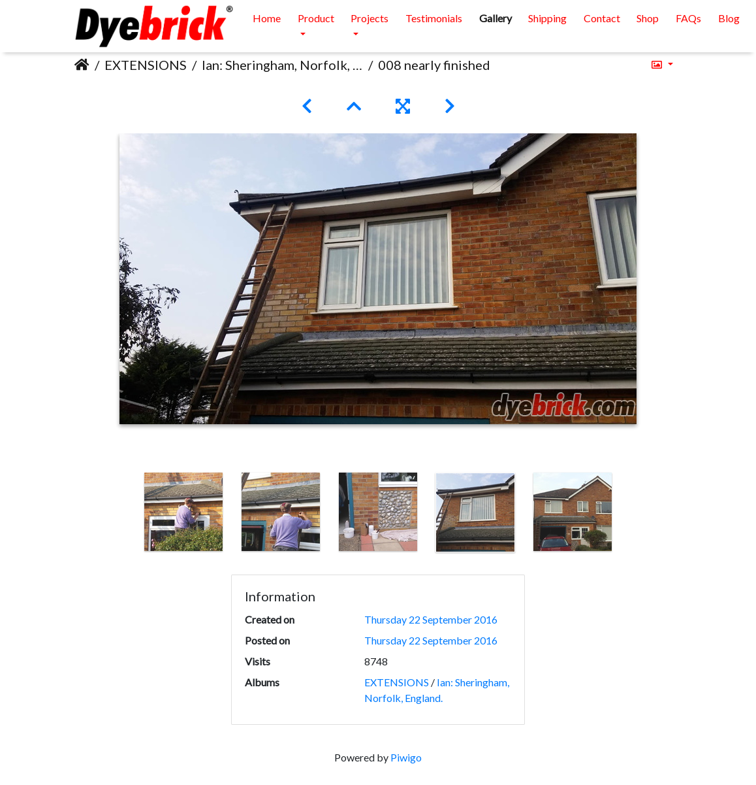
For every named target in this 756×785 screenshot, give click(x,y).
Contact (602, 18)
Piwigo (406, 757)
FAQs (688, 18)
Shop (648, 18)
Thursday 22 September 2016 (430, 619)
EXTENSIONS (145, 65)
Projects (369, 18)
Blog (729, 18)
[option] (183, 512)
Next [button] (631, 515)
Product (316, 18)
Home (267, 18)
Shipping (547, 18)
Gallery (495, 18)
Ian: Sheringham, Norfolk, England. (282, 65)
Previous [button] (125, 515)
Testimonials (433, 18)
